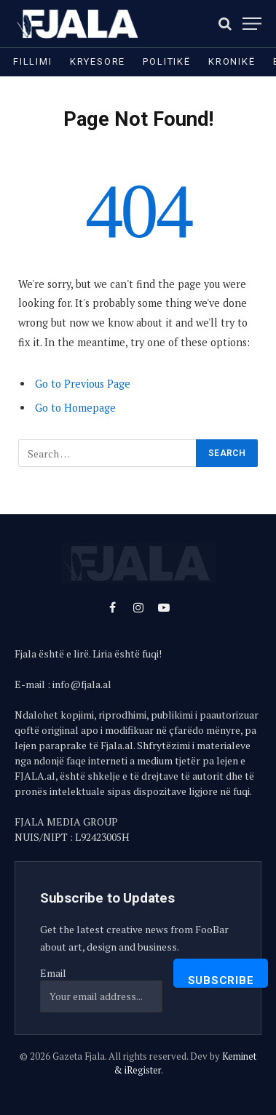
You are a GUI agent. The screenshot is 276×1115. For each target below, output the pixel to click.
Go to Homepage (75, 408)
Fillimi (32, 61)
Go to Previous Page (82, 384)
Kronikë (232, 61)
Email (53, 973)
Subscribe (221, 980)
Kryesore (98, 61)
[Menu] (252, 23)
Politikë (167, 61)
